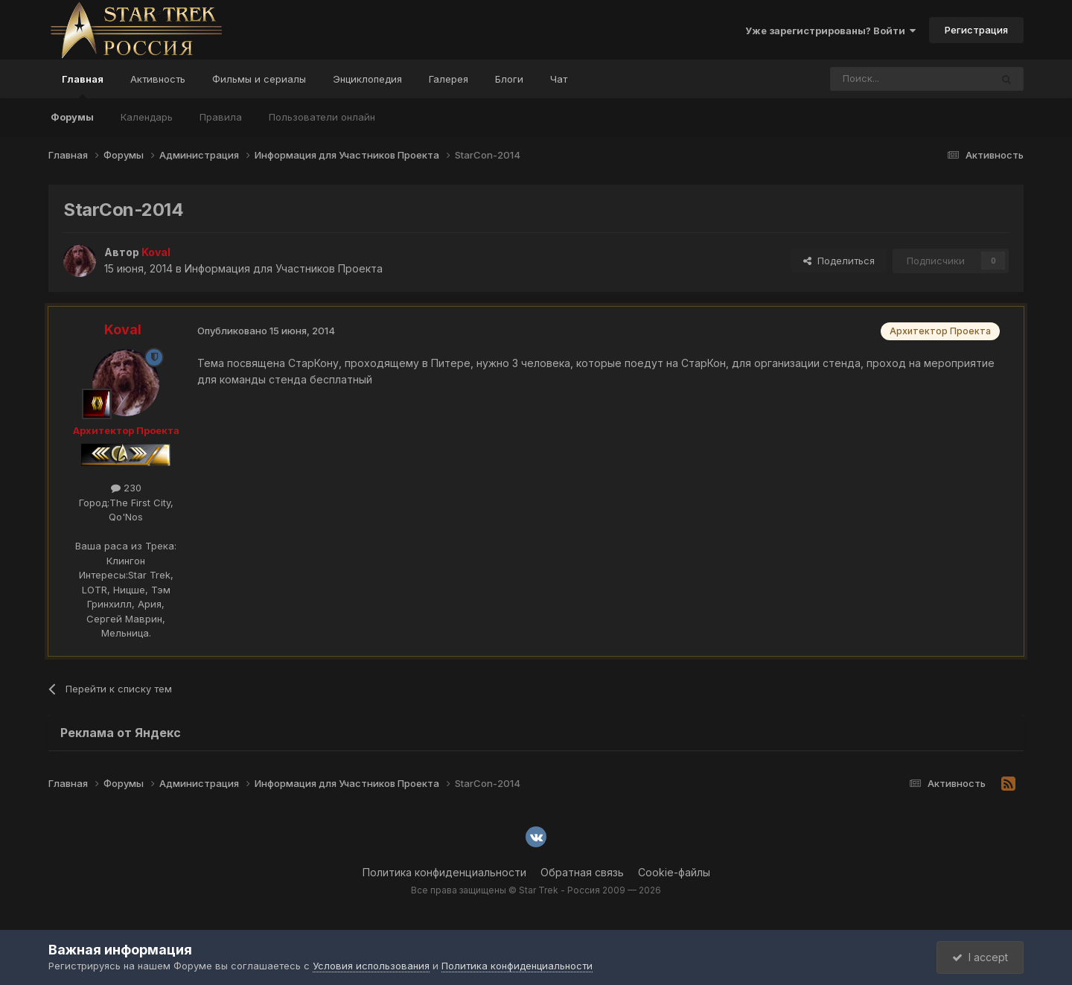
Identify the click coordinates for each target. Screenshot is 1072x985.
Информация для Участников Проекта (284, 268)
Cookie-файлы (674, 872)
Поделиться (839, 261)
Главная (82, 85)
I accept (980, 957)
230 (126, 488)
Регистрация (976, 30)
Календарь (147, 117)
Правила (221, 117)
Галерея (448, 79)
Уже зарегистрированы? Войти (830, 30)
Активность (157, 79)
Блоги (509, 79)
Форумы (72, 117)
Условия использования (371, 966)
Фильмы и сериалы (259, 79)
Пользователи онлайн (322, 117)
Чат (558, 79)
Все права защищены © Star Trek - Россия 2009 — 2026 (536, 890)
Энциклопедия (367, 79)
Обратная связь (582, 872)
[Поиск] (876, 79)
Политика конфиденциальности (444, 872)
